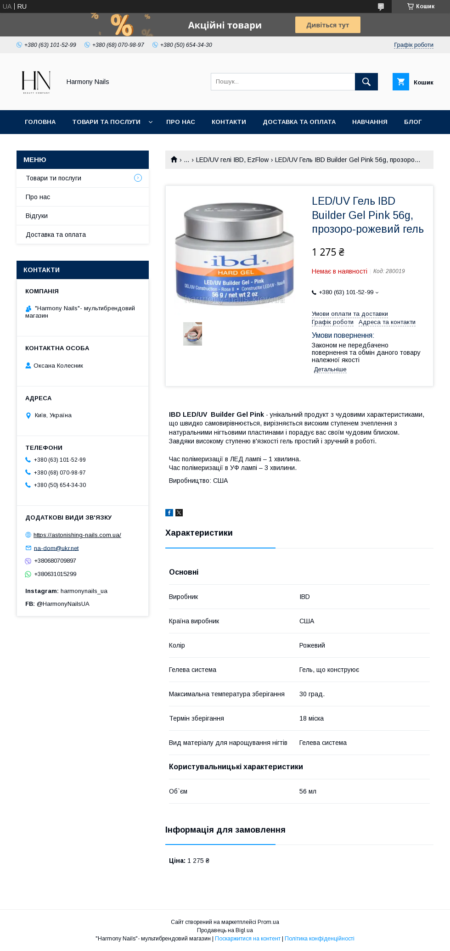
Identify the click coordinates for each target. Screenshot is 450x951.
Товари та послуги (106, 121)
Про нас (180, 121)
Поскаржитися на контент (248, 938)
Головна (40, 121)
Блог (413, 121)
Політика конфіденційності (319, 938)
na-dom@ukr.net (56, 547)
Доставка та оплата (299, 121)
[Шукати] (366, 81)
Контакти (229, 121)
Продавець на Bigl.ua (225, 930)
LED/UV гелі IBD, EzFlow (232, 159)
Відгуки (37, 215)
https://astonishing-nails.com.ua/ (77, 534)
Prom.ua (268, 922)
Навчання (370, 121)
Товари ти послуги (53, 178)
